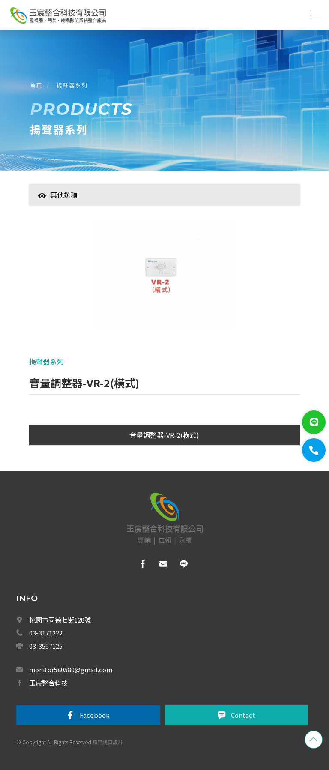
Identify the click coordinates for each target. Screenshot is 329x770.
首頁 (36, 85)
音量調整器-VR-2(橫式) (164, 435)
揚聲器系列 (72, 85)
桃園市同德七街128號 (60, 619)
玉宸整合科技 (48, 682)
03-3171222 (46, 632)
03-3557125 (46, 645)
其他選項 (58, 194)
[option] (164, 278)
